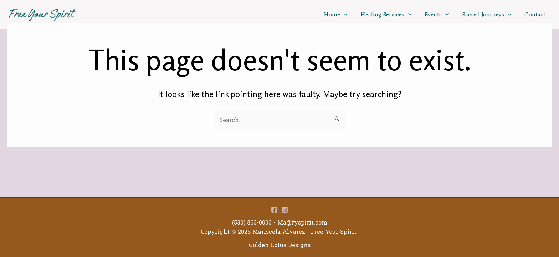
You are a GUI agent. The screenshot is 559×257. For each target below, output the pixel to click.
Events (436, 14)
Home (336, 14)
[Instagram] (285, 210)
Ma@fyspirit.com (302, 222)
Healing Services (386, 14)
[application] (344, 14)
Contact (534, 14)
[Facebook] (274, 210)
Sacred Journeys (487, 14)
